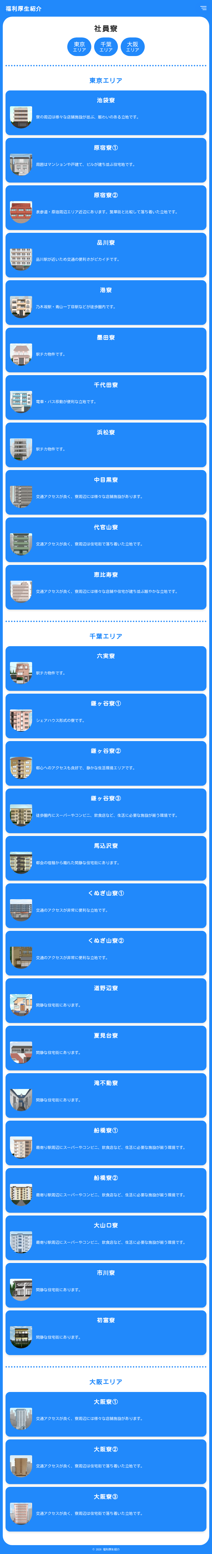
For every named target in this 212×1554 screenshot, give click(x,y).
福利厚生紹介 (24, 8)
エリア (79, 46)
